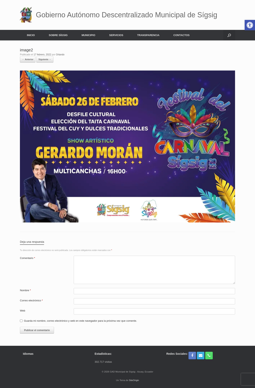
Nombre (25, 290)
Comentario (27, 258)
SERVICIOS (116, 35)
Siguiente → (44, 59)
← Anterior (27, 59)
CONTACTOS (181, 35)
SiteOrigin (134, 380)
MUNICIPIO (88, 35)
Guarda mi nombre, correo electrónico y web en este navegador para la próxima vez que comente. (80, 320)
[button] (229, 35)
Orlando (60, 54)
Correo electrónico (31, 300)
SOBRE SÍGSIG (58, 35)
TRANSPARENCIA (148, 35)
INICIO (31, 35)
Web (22, 310)
